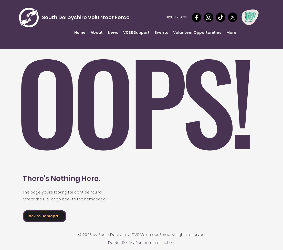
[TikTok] (220, 17)
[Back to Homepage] (44, 216)
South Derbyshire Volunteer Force (86, 17)
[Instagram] (208, 17)
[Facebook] (196, 17)
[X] (232, 17)
